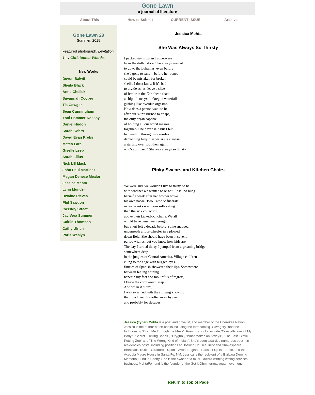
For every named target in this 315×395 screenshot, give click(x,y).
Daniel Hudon (74, 124)
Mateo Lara (72, 144)
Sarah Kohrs (73, 131)
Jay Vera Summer (78, 215)
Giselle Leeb (73, 150)
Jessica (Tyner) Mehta (141, 322)
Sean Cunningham (78, 111)
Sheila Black (73, 85)
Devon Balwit (74, 79)
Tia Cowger (72, 105)
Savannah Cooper (78, 98)
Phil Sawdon (73, 202)
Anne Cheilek (74, 92)
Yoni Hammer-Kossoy (81, 118)
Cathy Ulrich (73, 229)
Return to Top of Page (188, 382)
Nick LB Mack (74, 163)
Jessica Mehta (75, 183)
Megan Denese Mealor (81, 177)
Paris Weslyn (74, 235)
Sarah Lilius (73, 157)
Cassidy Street (75, 209)
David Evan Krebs (78, 137)
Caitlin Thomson (77, 222)
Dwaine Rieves (75, 196)
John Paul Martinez (79, 170)
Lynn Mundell (74, 189)
